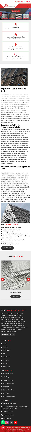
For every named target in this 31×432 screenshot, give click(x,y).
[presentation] (2, 279)
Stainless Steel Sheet (7, 383)
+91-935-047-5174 (22, 2)
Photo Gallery (5, 357)
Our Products (5, 350)
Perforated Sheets (15, 292)
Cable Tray (5, 377)
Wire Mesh (5, 393)
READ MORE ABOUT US (8, 335)
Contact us (5, 360)
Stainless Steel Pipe (7, 390)
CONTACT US (7, 248)
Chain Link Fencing (7, 380)
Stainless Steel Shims (8, 396)
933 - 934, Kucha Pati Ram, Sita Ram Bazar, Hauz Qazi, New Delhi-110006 (14, 407)
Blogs (3, 353)
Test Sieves (5, 386)
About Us (4, 347)
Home (3, 344)
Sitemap (4, 363)
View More (15, 296)
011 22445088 (6, 418)
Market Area (5, 366)
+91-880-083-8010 (7, 415)
